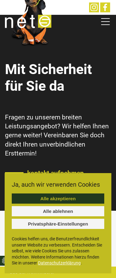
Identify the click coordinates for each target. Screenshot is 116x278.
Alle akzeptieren (57, 198)
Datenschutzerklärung (59, 262)
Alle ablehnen (58, 211)
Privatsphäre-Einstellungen (58, 223)
